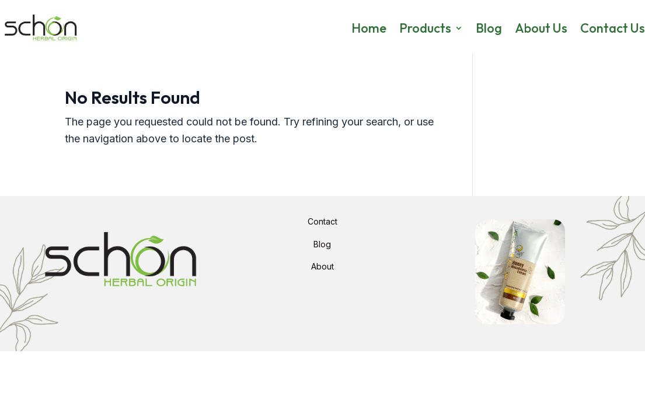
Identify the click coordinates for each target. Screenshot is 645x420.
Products (425, 28)
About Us (541, 28)
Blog (489, 28)
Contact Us (612, 28)
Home (368, 28)
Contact (322, 221)
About (322, 266)
